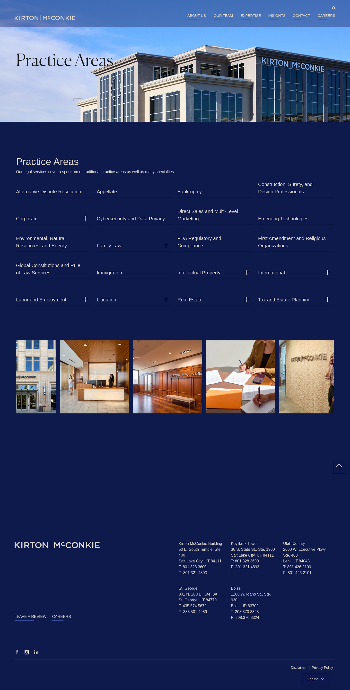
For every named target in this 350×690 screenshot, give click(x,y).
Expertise (250, 15)
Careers (326, 15)
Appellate (107, 194)
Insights (277, 15)
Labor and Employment (41, 302)
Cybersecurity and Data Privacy (131, 221)
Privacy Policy (322, 668)
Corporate (27, 221)
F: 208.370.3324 (245, 617)
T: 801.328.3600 (193, 567)
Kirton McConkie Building (200, 543)
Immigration (109, 275)
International (271, 275)
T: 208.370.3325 (245, 612)
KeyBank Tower (244, 543)
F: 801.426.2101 (297, 573)
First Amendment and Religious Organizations (292, 244)
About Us (196, 15)
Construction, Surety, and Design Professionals (285, 190)
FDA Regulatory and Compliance (199, 244)
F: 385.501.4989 (193, 612)
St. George (188, 588)
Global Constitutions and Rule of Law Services (48, 271)
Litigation (106, 302)
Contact (301, 15)
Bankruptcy (189, 194)
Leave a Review (30, 617)
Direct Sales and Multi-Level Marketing (207, 217)
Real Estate (189, 302)
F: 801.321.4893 (193, 573)
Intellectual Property (198, 275)
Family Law (109, 248)
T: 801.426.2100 (297, 567)
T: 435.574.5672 (193, 606)
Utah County (294, 543)
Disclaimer (299, 668)
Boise (236, 588)
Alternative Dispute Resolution (48, 194)
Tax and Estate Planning (284, 302)
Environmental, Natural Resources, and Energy (41, 244)
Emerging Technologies (283, 221)
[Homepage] (93, 545)
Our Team (223, 15)
